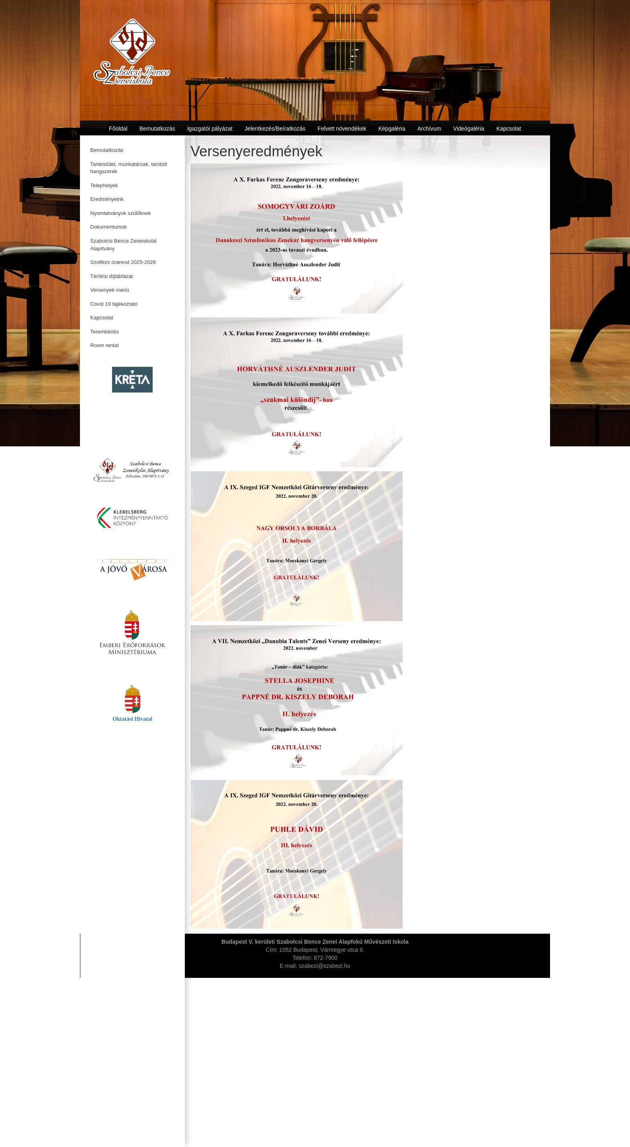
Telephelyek (104, 185)
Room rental (104, 345)
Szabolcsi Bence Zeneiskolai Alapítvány (123, 244)
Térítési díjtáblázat (111, 276)
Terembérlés (104, 332)
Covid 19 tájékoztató (114, 304)
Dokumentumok (108, 227)
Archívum (429, 128)
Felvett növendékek (341, 128)
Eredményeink (107, 199)
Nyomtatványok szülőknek (120, 213)
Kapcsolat (101, 318)
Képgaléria (391, 128)
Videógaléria (469, 128)
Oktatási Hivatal (132, 719)
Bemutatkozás (106, 150)
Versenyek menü (109, 290)
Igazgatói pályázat (210, 128)
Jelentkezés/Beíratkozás (275, 128)
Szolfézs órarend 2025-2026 (123, 262)
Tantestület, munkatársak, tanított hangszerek (129, 168)
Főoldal (118, 128)
